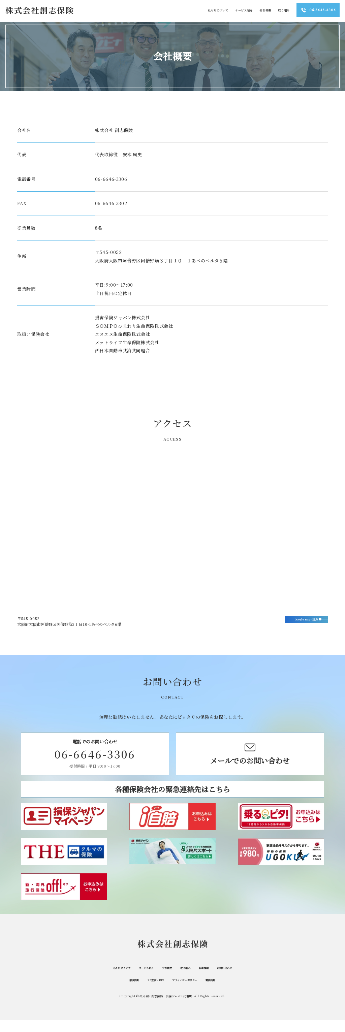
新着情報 (214, 979)
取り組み (190, 979)
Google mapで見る (294, 621)
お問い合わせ (242, 979)
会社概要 (167, 979)
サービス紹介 (138, 979)
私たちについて (105, 979)
